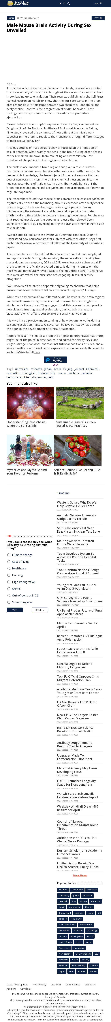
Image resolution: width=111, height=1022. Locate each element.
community (64, 895)
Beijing (67, 369)
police (76, 895)
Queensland (65, 913)
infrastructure (86, 924)
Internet (82, 971)
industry (63, 936)
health (62, 907)
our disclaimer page (92, 1019)
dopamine (39, 377)
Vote (14, 609)
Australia (63, 889)
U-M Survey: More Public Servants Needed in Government (80, 599)
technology (92, 930)
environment (75, 907)
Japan (48, 369)
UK (99, 913)
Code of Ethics (73, 984)
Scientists (63, 959)
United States (65, 942)
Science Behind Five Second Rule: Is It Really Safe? (77, 471)
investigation (77, 936)
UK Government (83, 953)
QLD (96, 953)
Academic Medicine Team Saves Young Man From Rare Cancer (79, 691)
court (71, 971)
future (75, 959)
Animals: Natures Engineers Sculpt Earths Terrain (76, 517)
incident (93, 971)
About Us (11, 988)
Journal (79, 369)
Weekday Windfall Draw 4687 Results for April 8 (77, 808)
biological (29, 373)
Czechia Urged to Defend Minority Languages (74, 665)
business (79, 913)
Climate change (22, 555)
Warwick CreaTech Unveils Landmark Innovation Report (77, 795)
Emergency (64, 948)
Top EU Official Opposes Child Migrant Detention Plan (78, 678)
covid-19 (63, 918)
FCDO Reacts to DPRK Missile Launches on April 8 (77, 650)
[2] (23, 1013)
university (21, 369)
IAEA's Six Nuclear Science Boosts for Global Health (75, 729)
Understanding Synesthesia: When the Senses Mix (26, 424)
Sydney (85, 959)
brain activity (46, 373)
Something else (22, 602)
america (94, 965)
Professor (96, 901)
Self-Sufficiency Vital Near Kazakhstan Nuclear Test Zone (78, 530)
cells (51, 377)
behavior (87, 373)
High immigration (24, 582)
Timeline (63, 493)
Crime (16, 588)
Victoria (83, 901)
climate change (79, 965)
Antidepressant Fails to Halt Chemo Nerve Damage (77, 839)
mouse (61, 373)
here (37, 352)
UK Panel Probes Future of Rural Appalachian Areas (80, 612)
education (78, 930)
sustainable (79, 948)
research (36, 369)
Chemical (92, 369)
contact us (72, 1019)
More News (80, 875)
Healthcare (19, 568)
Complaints (26, 988)
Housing (17, 575)
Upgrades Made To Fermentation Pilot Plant (74, 757)
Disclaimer (56, 984)
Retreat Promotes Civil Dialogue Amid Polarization (80, 637)
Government (77, 889)
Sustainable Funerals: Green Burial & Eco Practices (76, 424)
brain (57, 369)
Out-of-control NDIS (25, 595)
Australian (87, 895)
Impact (62, 971)
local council (76, 918)
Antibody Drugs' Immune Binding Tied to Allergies (74, 744)
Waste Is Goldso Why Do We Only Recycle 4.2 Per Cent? (76, 504)
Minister (89, 907)
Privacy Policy (39, 984)
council (91, 913)
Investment (64, 930)
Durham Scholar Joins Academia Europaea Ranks (79, 852)
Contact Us (90, 984)
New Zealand (65, 953)
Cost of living (20, 561)
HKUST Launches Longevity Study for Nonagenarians (76, 783)
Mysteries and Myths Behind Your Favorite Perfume (27, 471)
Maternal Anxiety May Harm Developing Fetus (77, 770)
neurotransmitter (18, 377)
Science (11, 18)
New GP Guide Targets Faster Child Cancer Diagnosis (77, 716)
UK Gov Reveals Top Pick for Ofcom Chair (77, 704)
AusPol (90, 936)
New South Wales (67, 924)
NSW (74, 901)
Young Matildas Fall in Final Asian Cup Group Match (76, 586)
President (63, 965)
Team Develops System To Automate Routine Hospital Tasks (76, 557)
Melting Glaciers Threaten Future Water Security (75, 542)
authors (74, 373)
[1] (21, 1013)
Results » (39, 609)
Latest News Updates (17, 984)
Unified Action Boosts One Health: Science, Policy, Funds (78, 865)
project (79, 942)
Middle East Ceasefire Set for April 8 (77, 625)
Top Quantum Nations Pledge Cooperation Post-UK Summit (78, 571)
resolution (13, 373)
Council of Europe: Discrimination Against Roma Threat (77, 825)
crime (88, 942)
